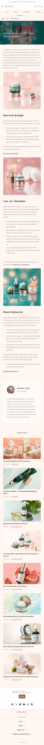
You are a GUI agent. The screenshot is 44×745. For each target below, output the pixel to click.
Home (3, 18)
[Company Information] (22, 734)
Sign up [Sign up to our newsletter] (22, 696)
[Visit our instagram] (20, 704)
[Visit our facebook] (12, 704)
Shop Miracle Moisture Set (10, 371)
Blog (7, 18)
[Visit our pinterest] (32, 704)
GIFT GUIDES (6, 29)
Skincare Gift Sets (14, 18)
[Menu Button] (2, 6)
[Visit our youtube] (24, 704)
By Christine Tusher (16, 526)
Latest (6, 12)
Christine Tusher (23, 388)
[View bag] (42, 6)
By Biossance (14, 464)
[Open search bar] (35, 6)
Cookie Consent (22, 717)
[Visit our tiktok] (28, 704)
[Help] (22, 721)
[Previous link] (1, 12)
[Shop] (22, 725)
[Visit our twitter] (16, 704)
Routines (15, 12)
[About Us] (22, 730)
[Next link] (43, 12)
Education (38, 12)
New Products (26, 12)
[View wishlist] (38, 6)
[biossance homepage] (9, 6)
